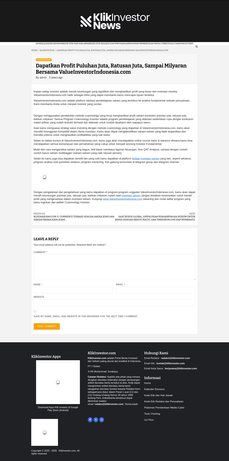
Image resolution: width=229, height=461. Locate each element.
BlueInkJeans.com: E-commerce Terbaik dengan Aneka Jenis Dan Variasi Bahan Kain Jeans (74, 216)
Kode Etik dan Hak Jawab (76, 43)
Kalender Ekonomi (52, 43)
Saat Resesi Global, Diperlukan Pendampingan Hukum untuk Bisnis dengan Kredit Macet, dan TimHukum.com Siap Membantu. (154, 216)
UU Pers (148, 420)
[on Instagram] (101, 419)
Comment (40, 252)
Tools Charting (176, 43)
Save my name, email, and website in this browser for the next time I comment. (86, 316)
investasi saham (131, 195)
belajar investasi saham (145, 158)
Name (38, 284)
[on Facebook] (90, 419)
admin (43, 77)
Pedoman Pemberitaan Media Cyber (148, 43)
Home (39, 43)
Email (120, 284)
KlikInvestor (44, 60)
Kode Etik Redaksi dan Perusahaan (109, 43)
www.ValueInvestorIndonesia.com (122, 199)
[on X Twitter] (95, 419)
